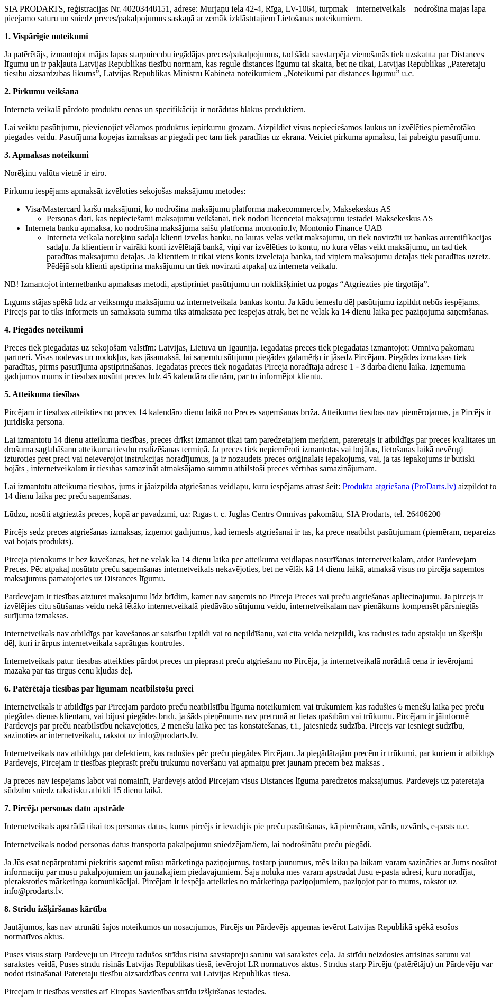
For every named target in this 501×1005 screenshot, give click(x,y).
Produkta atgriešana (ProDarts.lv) (399, 486)
